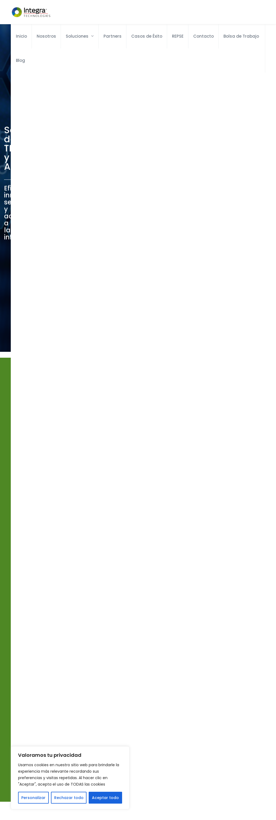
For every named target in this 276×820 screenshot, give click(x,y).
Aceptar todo (105, 797)
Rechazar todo (69, 797)
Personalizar (33, 797)
